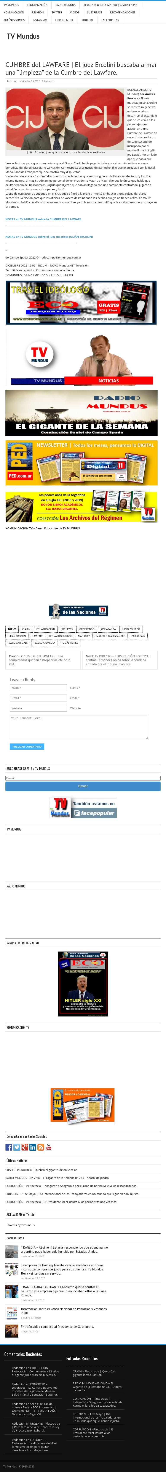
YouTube (88, 20)
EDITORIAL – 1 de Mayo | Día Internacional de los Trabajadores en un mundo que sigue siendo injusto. (72, 1194)
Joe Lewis (67, 629)
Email (73, 698)
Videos (74, 12)
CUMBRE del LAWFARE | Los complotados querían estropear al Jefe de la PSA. (39, 660)
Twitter (57, 12)
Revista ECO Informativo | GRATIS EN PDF (110, 5)
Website (75, 708)
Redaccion (12, 81)
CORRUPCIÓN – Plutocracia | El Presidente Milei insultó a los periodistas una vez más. (61, 1202)
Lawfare (37, 636)
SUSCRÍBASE (94, 12)
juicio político (131, 629)
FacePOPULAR (110, 20)
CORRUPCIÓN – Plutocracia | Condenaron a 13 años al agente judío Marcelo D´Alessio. (35, 1371)
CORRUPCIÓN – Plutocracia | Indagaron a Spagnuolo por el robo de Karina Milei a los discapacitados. (71, 1186)
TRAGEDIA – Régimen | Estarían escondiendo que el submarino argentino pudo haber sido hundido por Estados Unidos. (64, 1249)
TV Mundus (11, 5)
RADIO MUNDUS (65, 5)
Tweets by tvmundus (21, 1225)
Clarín (26, 629)
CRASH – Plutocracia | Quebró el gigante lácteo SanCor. (41, 1170)
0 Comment (48, 81)
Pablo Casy (138, 636)
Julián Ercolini (17, 636)
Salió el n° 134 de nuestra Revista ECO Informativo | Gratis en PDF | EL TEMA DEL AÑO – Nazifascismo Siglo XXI (35, 1409)
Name (74, 688)
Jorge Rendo (86, 629)
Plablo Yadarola (44, 642)
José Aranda (108, 629)
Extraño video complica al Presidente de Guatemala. (57, 1327)
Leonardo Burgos (60, 636)
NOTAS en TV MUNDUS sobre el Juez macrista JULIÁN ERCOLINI (49, 237)
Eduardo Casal (46, 629)
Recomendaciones (122, 12)
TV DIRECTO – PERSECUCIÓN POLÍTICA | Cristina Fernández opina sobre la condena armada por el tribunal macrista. (118, 660)
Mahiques (84, 636)
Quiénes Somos (14, 20)
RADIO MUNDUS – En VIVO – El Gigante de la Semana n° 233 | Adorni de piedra (57, 1178)
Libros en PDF (64, 20)
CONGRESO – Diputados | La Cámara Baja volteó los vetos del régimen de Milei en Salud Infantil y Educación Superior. (35, 1389)
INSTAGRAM (40, 20)
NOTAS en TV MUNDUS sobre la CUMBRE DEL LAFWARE (43, 219)
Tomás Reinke (69, 642)
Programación (37, 5)
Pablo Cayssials (18, 642)
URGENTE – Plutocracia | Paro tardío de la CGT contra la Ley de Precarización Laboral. (36, 1427)
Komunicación (14, 12)
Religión (38, 12)
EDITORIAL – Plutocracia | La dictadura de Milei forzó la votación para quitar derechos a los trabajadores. (34, 1445)
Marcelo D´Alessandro (110, 636)
